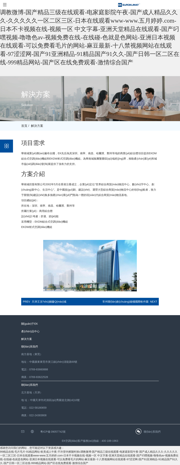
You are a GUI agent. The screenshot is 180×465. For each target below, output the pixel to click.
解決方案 (37, 125)
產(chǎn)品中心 (30, 331)
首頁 (24, 125)
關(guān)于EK (29, 323)
